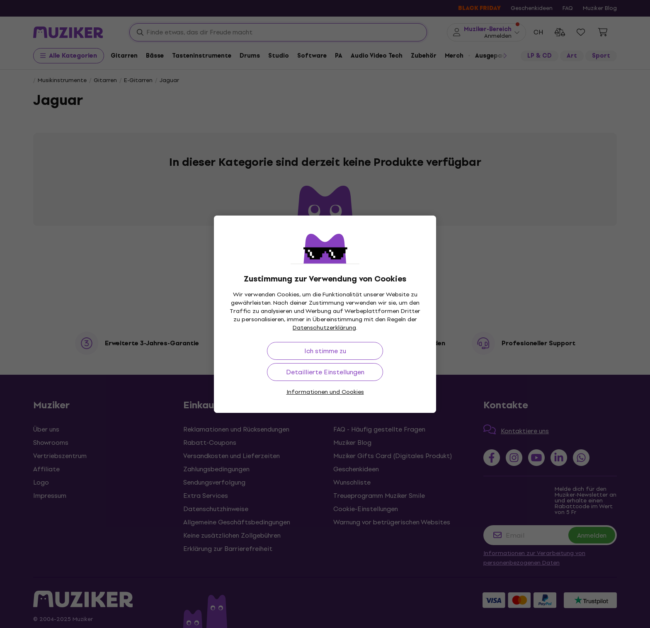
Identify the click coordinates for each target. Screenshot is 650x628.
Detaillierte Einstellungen (325, 372)
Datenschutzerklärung (324, 327)
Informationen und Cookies (325, 392)
